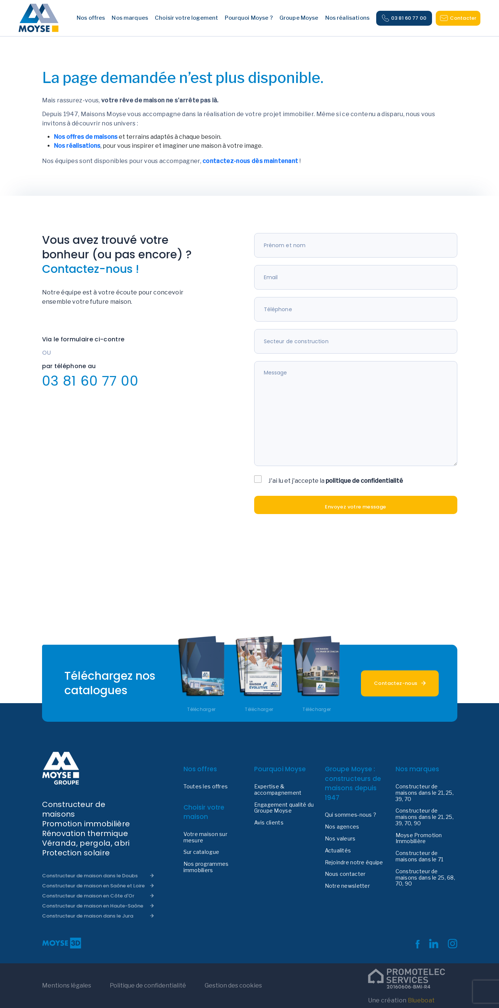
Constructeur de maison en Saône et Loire (93, 886)
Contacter (458, 18)
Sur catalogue (201, 852)
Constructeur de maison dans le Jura (87, 916)
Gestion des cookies (233, 985)
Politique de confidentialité (148, 985)
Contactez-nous (395, 683)
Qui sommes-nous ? (351, 815)
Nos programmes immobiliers (206, 867)
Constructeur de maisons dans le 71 (420, 856)
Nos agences (342, 827)
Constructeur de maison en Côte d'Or (88, 896)
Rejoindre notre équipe (354, 862)
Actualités (338, 851)
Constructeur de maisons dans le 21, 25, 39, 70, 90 (425, 817)
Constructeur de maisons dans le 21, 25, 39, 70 (425, 793)
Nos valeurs (340, 839)
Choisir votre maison (204, 812)
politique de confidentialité (364, 480)
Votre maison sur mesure (205, 837)
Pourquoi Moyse (280, 769)
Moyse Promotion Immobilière (419, 838)
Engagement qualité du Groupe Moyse (284, 808)
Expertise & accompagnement (278, 790)
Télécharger (201, 709)
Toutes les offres (205, 787)
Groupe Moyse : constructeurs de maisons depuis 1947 (353, 783)
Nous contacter (345, 874)
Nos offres (200, 769)
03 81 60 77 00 (404, 18)
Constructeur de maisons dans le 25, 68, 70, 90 (425, 877)
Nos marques (417, 769)
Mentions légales (66, 985)
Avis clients (269, 823)
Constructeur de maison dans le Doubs (90, 876)
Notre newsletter (347, 886)
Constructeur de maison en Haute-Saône (92, 906)
